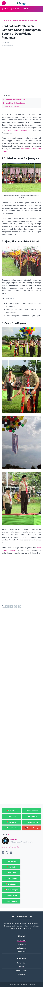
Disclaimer (21, 974)
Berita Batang (21, 948)
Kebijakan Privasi (21, 970)
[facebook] (7, 606)
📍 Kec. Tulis (11, 816)
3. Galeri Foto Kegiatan (11, 106)
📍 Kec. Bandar (11, 861)
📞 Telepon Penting (31, 828)
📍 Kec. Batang (11, 811)
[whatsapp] (15, 606)
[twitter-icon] (7, 852)
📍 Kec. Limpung (31, 816)
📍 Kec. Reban (11, 873)
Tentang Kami (21, 963)
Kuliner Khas (21, 944)
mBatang (13, 839)
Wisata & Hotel (21, 940)
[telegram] (19, 606)
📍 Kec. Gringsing (11, 828)
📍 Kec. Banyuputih (31, 822)
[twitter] (11, 606)
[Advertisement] (21, 70)
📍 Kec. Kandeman (31, 811)
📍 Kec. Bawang (11, 884)
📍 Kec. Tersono (11, 878)
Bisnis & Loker (21, 952)
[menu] (4, 3)
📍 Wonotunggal (11, 901)
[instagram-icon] (11, 852)
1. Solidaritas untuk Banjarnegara (14, 100)
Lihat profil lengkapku (10, 847)
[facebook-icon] (3, 852)
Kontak (21, 966)
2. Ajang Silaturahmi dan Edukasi (14, 103)
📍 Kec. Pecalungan (11, 890)
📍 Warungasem (11, 895)
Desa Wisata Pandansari (19, 130)
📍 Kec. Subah (11, 822)
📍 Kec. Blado (11, 867)
